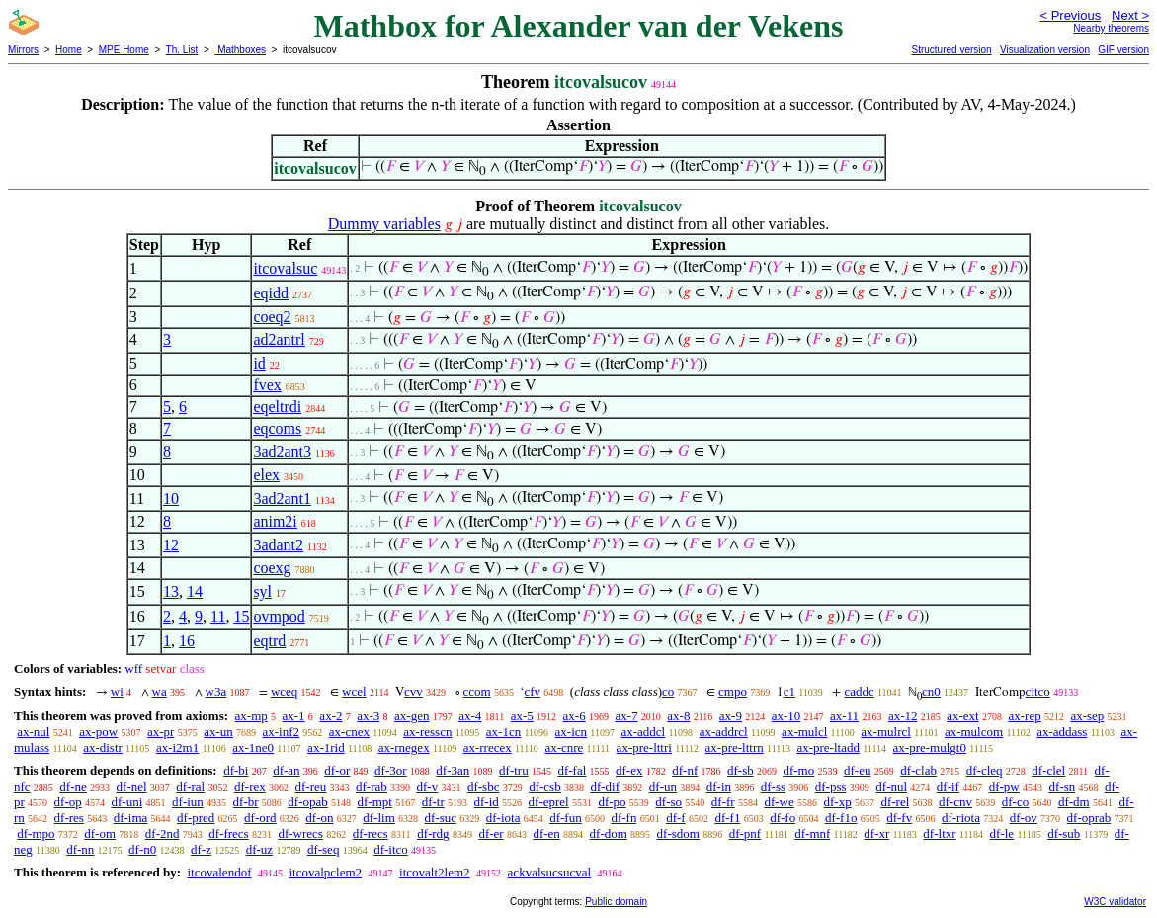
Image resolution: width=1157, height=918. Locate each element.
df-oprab (1089, 817)
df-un (663, 786)
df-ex (629, 770)
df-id (486, 801)
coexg (271, 567)
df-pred (195, 817)
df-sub (1063, 833)
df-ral (190, 786)
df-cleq (984, 770)
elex (266, 474)
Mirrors (23, 49)
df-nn (80, 849)
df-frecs (228, 833)
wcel (354, 691)
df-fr (723, 801)
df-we (778, 801)
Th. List (182, 49)
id (259, 363)
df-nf (685, 770)
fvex (267, 384)
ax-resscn (427, 731)
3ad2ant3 (282, 451)
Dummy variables (384, 223)
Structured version (951, 49)
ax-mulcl (804, 731)
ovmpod (278, 616)
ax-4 (469, 716)
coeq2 (271, 316)
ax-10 (786, 716)
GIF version (1123, 49)
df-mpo (35, 833)
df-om (100, 833)
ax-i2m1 (177, 747)
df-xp (837, 801)
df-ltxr (939, 833)
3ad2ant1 (282, 498)
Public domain (616, 901)
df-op (68, 801)
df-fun (565, 817)
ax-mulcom (974, 731)
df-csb (545, 786)
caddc (858, 691)
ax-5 (522, 716)
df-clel (1048, 770)
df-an (286, 770)
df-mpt (375, 801)
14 (195, 591)
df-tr (433, 801)
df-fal (571, 770)
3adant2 (278, 545)
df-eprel (549, 801)
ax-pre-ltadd (828, 747)
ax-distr (103, 747)
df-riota (961, 817)
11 (217, 616)
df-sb (740, 770)
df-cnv (955, 801)
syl (262, 591)
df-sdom (678, 833)
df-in (718, 786)
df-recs (370, 833)
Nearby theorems (1111, 28)
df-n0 (142, 849)
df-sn (1062, 786)
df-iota (503, 817)
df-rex (250, 786)
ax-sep (1087, 716)
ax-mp (251, 716)
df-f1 (727, 817)
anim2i (274, 521)
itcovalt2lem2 (434, 872)
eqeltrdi (277, 406)
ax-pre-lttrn (734, 747)
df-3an (452, 770)
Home (68, 49)
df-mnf (812, 833)
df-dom (608, 833)
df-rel (894, 801)
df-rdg (433, 833)
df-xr (876, 833)
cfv (532, 691)
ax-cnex (349, 731)
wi (117, 691)
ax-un (218, 731)
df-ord (260, 817)
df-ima (131, 817)
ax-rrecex (487, 747)
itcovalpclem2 (325, 872)
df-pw (1004, 786)
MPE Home (124, 49)
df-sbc (483, 786)
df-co (1015, 801)
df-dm (1074, 801)
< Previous (1070, 15)
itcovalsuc (285, 268)
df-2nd (162, 833)
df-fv (899, 817)
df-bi (235, 770)
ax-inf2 (281, 731)
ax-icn (571, 731)
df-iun (188, 801)
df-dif (605, 786)
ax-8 (678, 716)
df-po (611, 801)
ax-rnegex (404, 747)
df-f (676, 817)
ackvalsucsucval (549, 872)
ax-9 (730, 716)
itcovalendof (219, 872)
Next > (1130, 15)
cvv (413, 691)
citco (1038, 691)
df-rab (371, 786)
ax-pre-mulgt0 (929, 747)
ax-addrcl (724, 731)
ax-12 (903, 716)
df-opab (307, 801)
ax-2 (330, 716)
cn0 (931, 691)
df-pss (831, 786)
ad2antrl (278, 339)
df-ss (773, 786)
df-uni (127, 801)
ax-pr (160, 731)
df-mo (798, 770)
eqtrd (269, 640)
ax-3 (368, 716)
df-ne (72, 786)
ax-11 (844, 716)
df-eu (857, 770)
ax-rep (1024, 716)
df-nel (132, 786)
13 (171, 591)
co (668, 691)
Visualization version (1045, 49)
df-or (337, 770)
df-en (546, 833)
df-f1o (841, 817)
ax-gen (411, 716)
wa (159, 691)
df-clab (918, 770)
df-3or (390, 770)
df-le (1002, 833)
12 (171, 545)
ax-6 (574, 716)
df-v (428, 786)
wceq (284, 691)
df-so (668, 801)
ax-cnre (563, 747)
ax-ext (962, 716)
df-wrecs (300, 833)
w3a (216, 691)
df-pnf (745, 833)
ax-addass (1061, 731)
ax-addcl (642, 731)
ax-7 (626, 716)
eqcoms (277, 428)
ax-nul (33, 731)
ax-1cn (503, 731)
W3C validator (1115, 901)
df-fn (623, 817)
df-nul (891, 786)
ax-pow (98, 731)
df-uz (259, 849)
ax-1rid (326, 747)
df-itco (390, 849)
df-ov (1023, 817)
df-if (948, 786)
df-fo (782, 817)
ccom (477, 691)
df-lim (379, 817)
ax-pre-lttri (644, 747)
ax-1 (294, 716)
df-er (490, 833)
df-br (246, 801)
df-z (201, 849)
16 (187, 640)
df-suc (441, 817)
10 (171, 498)
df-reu (310, 786)
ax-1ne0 (253, 747)
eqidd (271, 293)
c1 (789, 691)
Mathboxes (240, 49)
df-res (69, 817)
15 (241, 616)
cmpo (732, 691)
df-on (319, 817)
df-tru (514, 770)
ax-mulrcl (886, 731)
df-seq (323, 849)
